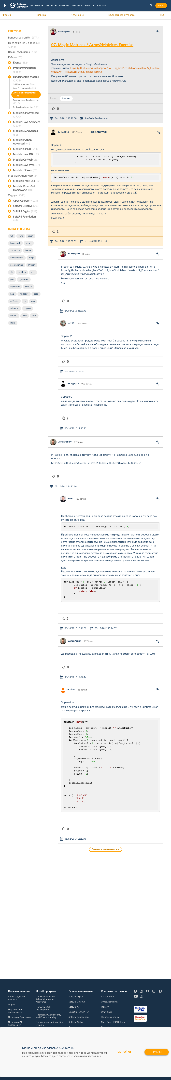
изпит (28, 243)
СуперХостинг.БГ (110, 1002)
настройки (123, 1052)
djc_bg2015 (63, 132)
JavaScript (15, 250)
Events (20, 63)
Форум (6, 15)
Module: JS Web (25, 170)
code (36, 294)
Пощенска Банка (110, 1017)
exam (30, 236)
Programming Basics (24, 70)
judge (31, 258)
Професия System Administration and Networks (45, 999)
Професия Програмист (20, 1017)
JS (11, 272)
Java (21, 236)
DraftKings (106, 1012)
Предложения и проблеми (24, 45)
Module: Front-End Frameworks (24, 188)
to (25, 301)
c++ (33, 272)
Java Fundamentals (24, 88)
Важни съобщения (22, 52)
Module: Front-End (26, 181)
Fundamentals (16, 258)
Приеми (157, 1052)
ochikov (71, 690)
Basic (12, 323)
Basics (28, 250)
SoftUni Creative (26, 206)
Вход (161, 6)
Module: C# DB (25, 149)
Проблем (15, 287)
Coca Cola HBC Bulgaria (113, 1022)
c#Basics (14, 301)
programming (16, 265)
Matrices (66, 98)
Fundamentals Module (26, 79)
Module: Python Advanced (22, 142)
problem (22, 272)
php (12, 279)
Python (31, 265)
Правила (40, 15)
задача (28, 308)
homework (15, 243)
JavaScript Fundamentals (24, 95)
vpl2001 (72, 323)
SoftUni (28, 287)
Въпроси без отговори (121, 15)
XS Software (107, 997)
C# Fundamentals (24, 84)
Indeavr (105, 1007)
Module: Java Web (26, 165)
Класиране (77, 15)
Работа (15, 57)
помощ (13, 316)
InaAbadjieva (64, 32)
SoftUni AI (74, 1007)
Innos (70, 499)
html (34, 316)
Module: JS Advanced (25, 133)
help (12, 294)
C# (11, 236)
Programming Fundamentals (26, 102)
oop (33, 301)
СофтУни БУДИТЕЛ (79, 1012)
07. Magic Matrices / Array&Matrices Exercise (92, 45)
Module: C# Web (26, 160)
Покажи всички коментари (105, 849)
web (25, 316)
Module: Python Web (22, 176)
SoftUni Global (76, 1022)
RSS (162, 15)
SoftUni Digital (25, 211)
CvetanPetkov (64, 442)
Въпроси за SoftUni (23, 37)
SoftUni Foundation (24, 218)
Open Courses (25, 201)
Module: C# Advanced (26, 115)
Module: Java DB (26, 154)
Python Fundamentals (26, 107)
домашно (23, 279)
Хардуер (16, 195)
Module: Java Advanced (26, 124)
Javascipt (24, 294)
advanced (14, 308)
